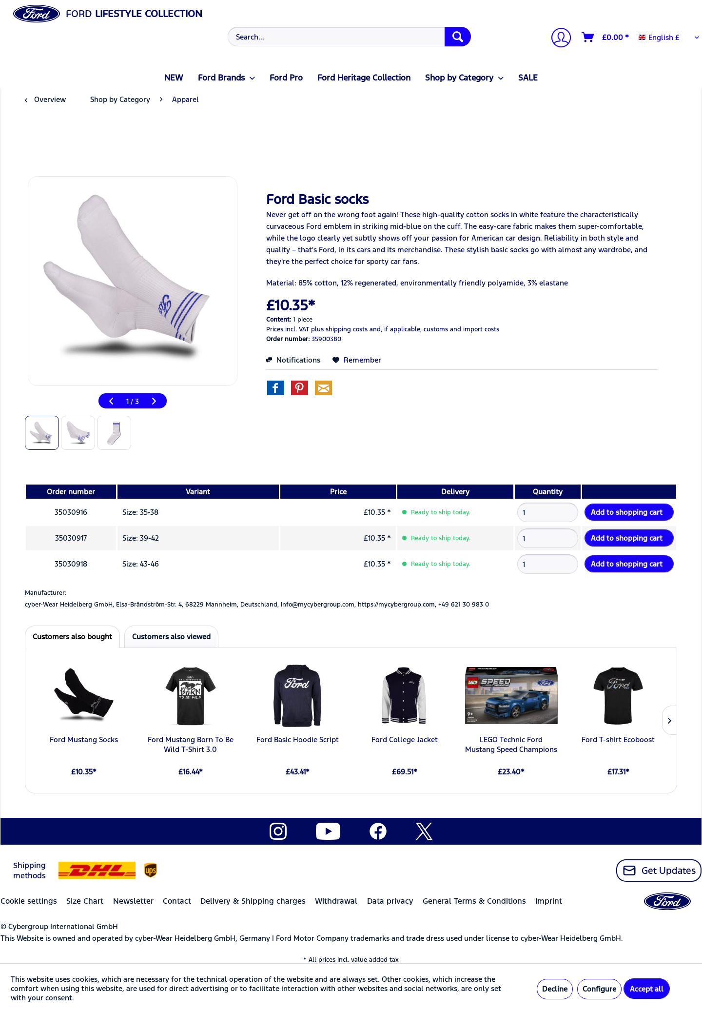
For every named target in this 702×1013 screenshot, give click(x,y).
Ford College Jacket (404, 739)
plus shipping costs (339, 329)
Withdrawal (336, 901)
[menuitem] (348, 36)
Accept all (646, 988)
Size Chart (84, 901)
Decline (554, 988)
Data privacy (390, 901)
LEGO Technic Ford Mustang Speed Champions (511, 744)
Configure (599, 988)
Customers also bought (72, 636)
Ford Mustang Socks (84, 739)
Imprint (548, 901)
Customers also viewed (171, 636)
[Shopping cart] (606, 37)
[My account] (557, 39)
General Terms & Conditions (474, 901)
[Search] (458, 36)
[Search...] (349, 36)
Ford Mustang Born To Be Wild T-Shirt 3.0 (191, 744)
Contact (177, 901)
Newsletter (133, 901)
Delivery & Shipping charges (253, 901)
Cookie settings (28, 901)
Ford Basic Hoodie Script (297, 739)
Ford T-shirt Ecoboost (618, 739)
